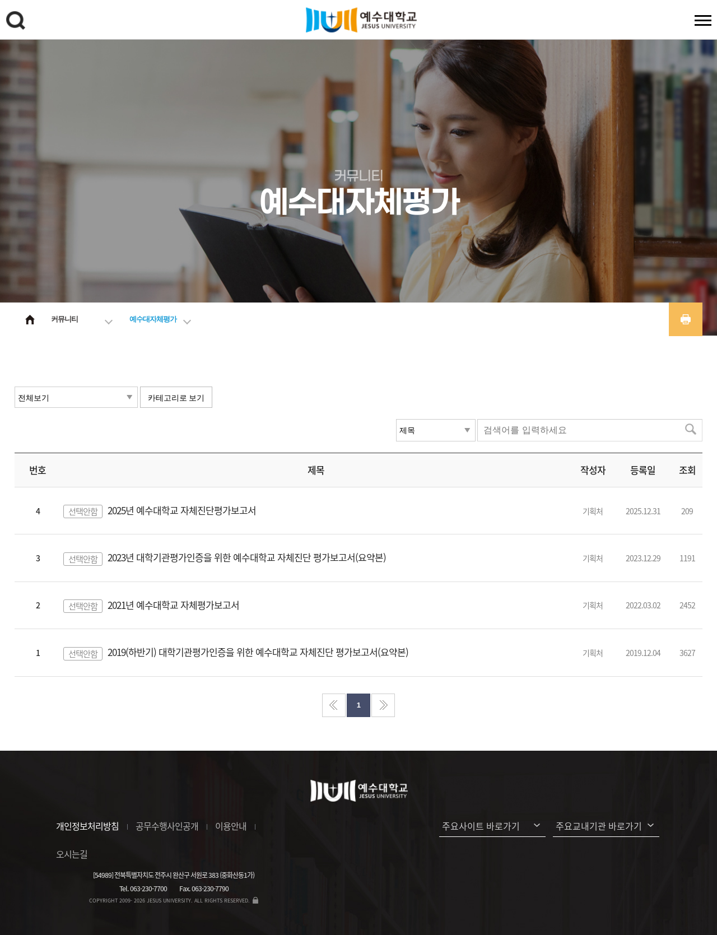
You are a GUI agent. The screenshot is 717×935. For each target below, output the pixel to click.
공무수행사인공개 (167, 825)
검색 (17, 22)
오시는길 (71, 853)
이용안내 (230, 825)
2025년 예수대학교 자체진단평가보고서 (182, 510)
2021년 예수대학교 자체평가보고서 (173, 605)
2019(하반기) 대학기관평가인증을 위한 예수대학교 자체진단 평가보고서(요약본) (258, 652)
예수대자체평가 (152, 319)
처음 (334, 705)
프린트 (685, 319)
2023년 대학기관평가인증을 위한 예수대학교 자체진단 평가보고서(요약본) (247, 557)
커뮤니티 (64, 319)
